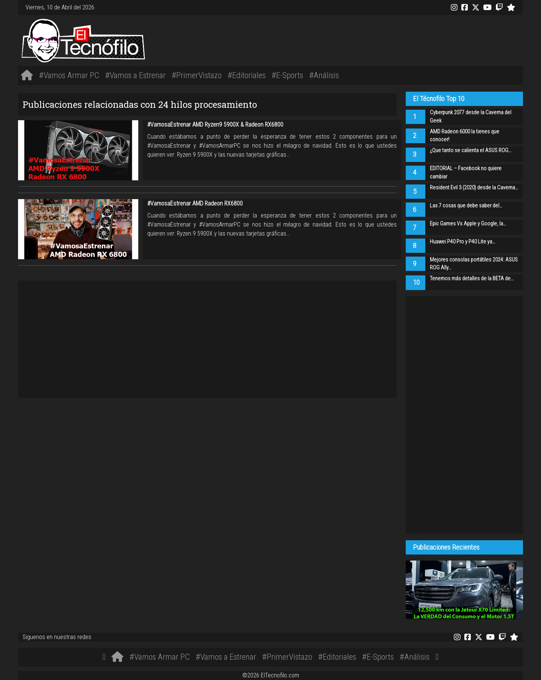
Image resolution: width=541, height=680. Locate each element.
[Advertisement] (375, 39)
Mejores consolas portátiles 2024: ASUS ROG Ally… (474, 264)
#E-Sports (287, 75)
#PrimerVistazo (197, 75)
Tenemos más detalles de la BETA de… (472, 278)
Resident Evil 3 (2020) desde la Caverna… (474, 187)
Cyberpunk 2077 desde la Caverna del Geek (470, 116)
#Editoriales (247, 75)
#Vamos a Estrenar (135, 75)
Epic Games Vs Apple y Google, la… (468, 224)
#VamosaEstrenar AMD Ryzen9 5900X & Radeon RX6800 (215, 124)
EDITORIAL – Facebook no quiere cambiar (466, 172)
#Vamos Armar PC (69, 75)
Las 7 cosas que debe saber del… (466, 205)
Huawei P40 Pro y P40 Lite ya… (462, 242)
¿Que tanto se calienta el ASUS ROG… (470, 150)
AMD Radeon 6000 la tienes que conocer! (464, 135)
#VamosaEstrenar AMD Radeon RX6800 (195, 203)
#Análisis (324, 75)
